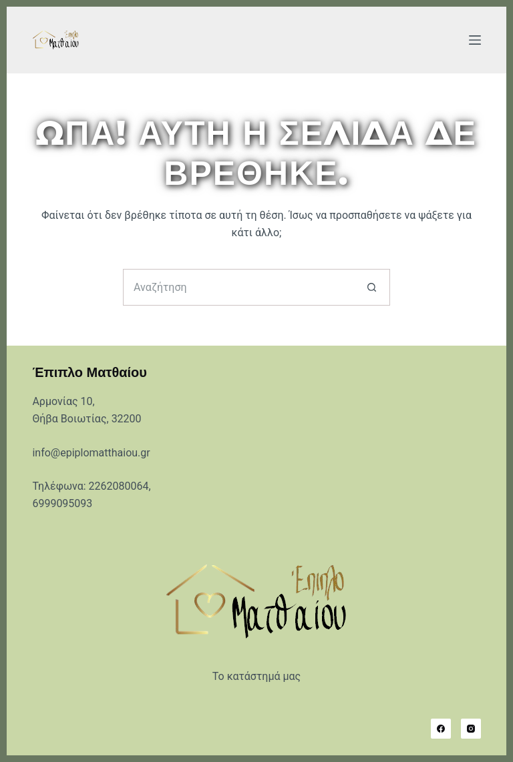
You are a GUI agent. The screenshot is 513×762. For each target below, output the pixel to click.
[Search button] (371, 287)
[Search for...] (238, 287)
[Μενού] (475, 40)
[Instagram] (471, 729)
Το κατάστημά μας (256, 676)
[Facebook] (441, 729)
